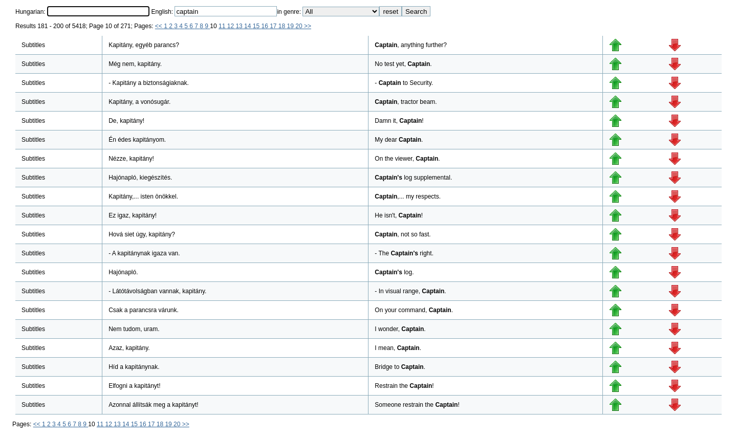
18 (282, 26)
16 (265, 26)
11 (223, 26)
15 (257, 26)
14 (248, 26)
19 (291, 26)
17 (274, 26)
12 (231, 26)
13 (239, 26)
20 (299, 26)
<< (159, 26)
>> (307, 26)
